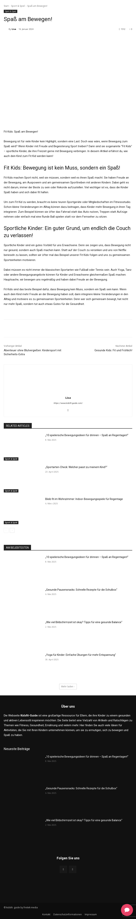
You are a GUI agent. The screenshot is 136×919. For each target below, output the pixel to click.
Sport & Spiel (18, 6)
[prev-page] (6, 530)
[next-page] (12, 530)
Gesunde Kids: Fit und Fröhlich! (113, 350)
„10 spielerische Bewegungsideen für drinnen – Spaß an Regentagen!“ (86, 435)
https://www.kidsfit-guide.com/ (68, 403)
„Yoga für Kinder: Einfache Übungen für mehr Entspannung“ (80, 654)
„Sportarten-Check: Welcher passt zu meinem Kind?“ (76, 467)
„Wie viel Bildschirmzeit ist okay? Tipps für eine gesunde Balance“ (83, 622)
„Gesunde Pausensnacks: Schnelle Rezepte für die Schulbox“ (81, 589)
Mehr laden (68, 686)
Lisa (14, 29)
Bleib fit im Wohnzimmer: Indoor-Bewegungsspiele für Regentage (84, 498)
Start (6, 6)
